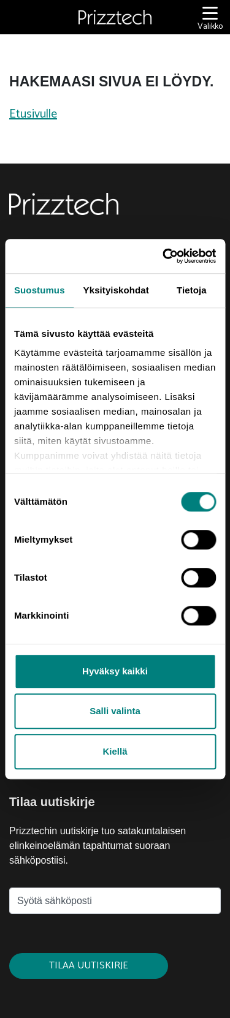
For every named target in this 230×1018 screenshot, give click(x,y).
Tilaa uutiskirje (88, 965)
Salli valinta (115, 711)
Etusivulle (33, 114)
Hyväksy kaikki (115, 671)
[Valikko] (210, 17)
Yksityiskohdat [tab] (116, 290)
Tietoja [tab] (192, 290)
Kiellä (114, 751)
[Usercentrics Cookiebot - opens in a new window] (164, 256)
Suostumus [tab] (39, 290)
